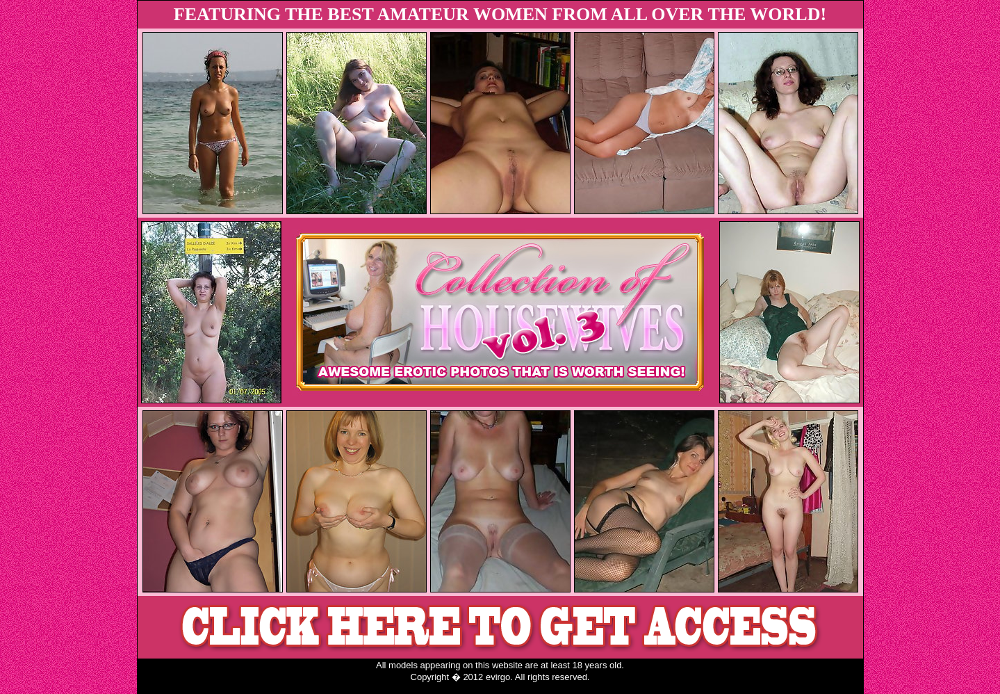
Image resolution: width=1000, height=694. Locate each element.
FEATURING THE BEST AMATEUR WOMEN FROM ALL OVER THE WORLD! (500, 14)
